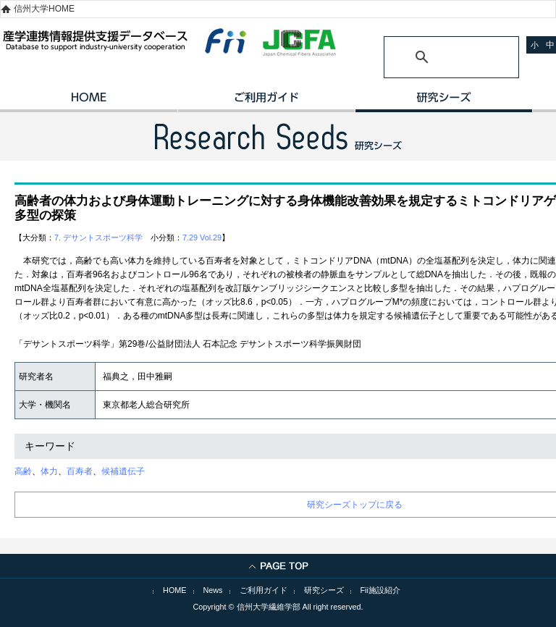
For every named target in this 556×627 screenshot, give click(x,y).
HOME (88, 102)
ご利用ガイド (266, 102)
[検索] (434, 57)
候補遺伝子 (123, 471)
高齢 (23, 471)
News (213, 590)
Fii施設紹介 (380, 590)
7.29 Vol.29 (202, 237)
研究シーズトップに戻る (355, 505)
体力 (49, 471)
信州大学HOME (44, 9)
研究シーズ (443, 102)
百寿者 (80, 471)
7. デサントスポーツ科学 (98, 237)
